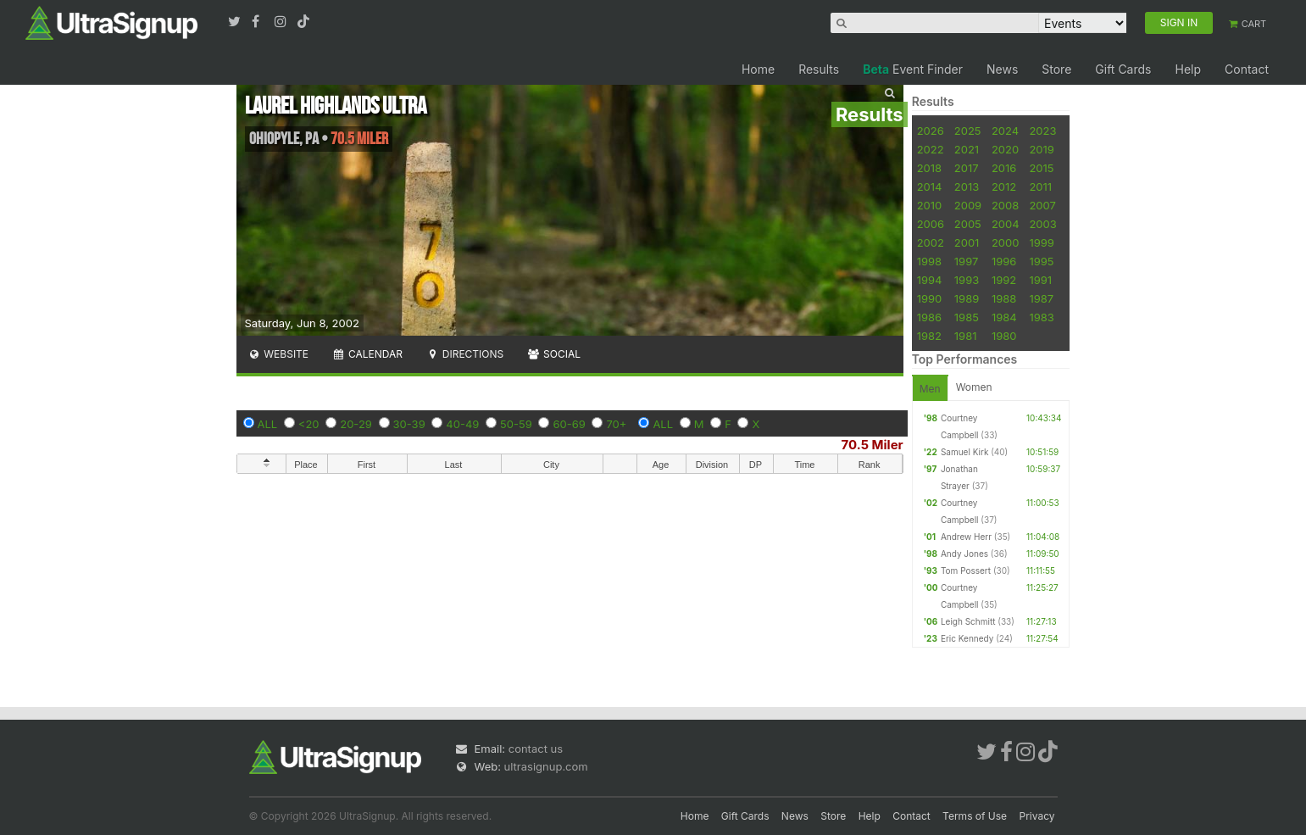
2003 (1042, 224)
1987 (1041, 298)
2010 (929, 205)
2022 (930, 149)
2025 (967, 130)
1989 (966, 298)
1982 (929, 335)
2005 (967, 224)
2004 (1006, 224)
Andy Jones (964, 553)
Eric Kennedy (967, 638)
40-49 (462, 424)
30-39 (409, 424)
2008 (1005, 205)
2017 (966, 168)
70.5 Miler (872, 445)
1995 (1041, 261)
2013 (966, 186)
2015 (1041, 168)
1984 (1004, 317)
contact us (536, 748)
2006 (930, 224)
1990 (929, 298)
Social (554, 354)
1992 (1004, 280)
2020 (1005, 149)
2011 (1040, 186)
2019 (1041, 149)
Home (758, 69)
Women (974, 387)
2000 (1006, 242)
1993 (966, 280)
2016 (1004, 168)
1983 (1041, 317)
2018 (929, 168)
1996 (1004, 261)
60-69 (569, 424)
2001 (967, 242)
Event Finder (913, 69)
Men (930, 388)
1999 (1041, 242)
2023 (1042, 130)
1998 (929, 261)
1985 (966, 317)
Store (1056, 69)
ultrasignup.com (546, 766)
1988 (1004, 298)
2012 (1004, 186)
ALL (268, 424)
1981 (965, 335)
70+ (616, 424)
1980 (1004, 335)
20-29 (356, 424)
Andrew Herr (966, 537)
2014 (929, 186)
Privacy (1037, 816)
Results (818, 69)
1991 (1040, 280)
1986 (929, 317)
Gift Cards (1123, 69)
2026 (930, 130)
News (1002, 69)
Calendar (367, 354)
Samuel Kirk (964, 452)
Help (1188, 69)
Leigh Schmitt (968, 621)
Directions (464, 354)
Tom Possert (966, 570)
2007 (1042, 205)
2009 (967, 205)
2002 (930, 242)
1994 (929, 280)
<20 (309, 424)
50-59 (516, 424)
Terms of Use (974, 816)
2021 (966, 149)
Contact (1247, 69)
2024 (1005, 130)
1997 (966, 261)
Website (278, 354)
